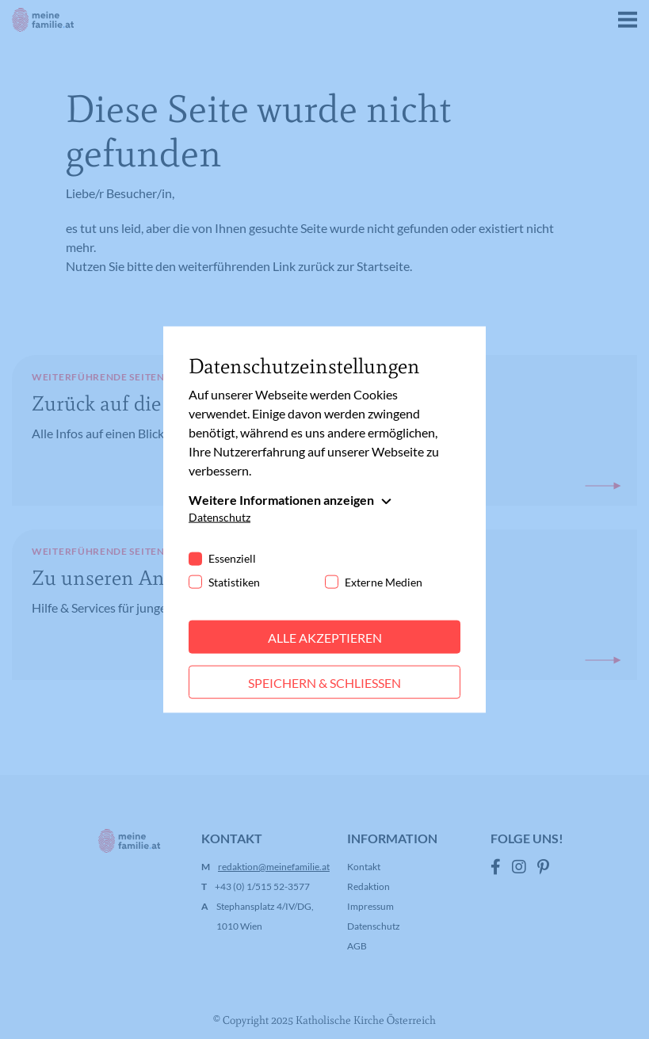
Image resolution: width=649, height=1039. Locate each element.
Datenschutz (219, 516)
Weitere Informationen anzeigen (281, 498)
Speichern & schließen (324, 681)
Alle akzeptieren (325, 636)
